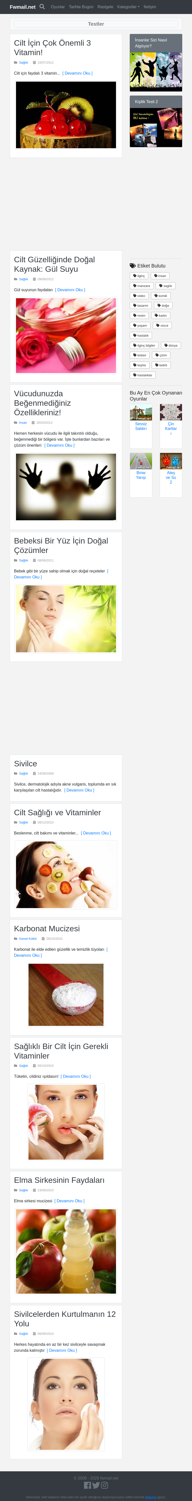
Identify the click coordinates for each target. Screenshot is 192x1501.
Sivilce (25, 763)
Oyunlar (58, 7)
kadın (161, 315)
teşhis (139, 365)
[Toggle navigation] (96, 24)
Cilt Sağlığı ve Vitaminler (57, 812)
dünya (171, 345)
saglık (165, 286)
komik (160, 296)
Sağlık (23, 62)
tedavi (139, 355)
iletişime (151, 1497)
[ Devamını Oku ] (76, 73)
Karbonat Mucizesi (47, 928)
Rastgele (105, 7)
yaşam (140, 325)
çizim (161, 355)
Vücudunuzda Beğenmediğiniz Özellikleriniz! (42, 403)
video (139, 296)
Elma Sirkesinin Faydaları (59, 1180)
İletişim (150, 7)
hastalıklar (142, 375)
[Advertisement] (66, 204)
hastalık (140, 335)
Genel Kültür (28, 939)
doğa (163, 305)
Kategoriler (126, 7)
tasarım (140, 305)
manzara (141, 286)
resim (139, 315)
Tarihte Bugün (81, 7)
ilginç (139, 276)
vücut (162, 325)
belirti (161, 365)
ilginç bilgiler (144, 345)
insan (160, 276)
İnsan (23, 422)
